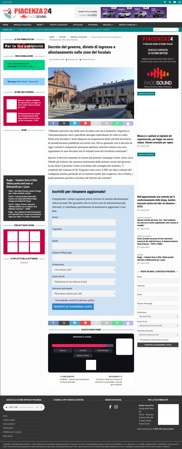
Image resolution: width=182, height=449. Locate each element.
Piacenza (63, 350)
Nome (55, 217)
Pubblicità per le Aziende (12, 432)
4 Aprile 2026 (144, 146)
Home (5, 25)
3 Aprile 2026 (144, 229)
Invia (31, 66)
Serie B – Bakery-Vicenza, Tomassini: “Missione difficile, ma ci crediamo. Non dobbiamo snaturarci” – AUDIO (22, 206)
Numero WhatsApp (62, 252)
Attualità (78, 25)
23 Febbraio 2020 (58, 59)
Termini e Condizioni (163, 446)
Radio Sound (7, 2)
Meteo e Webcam (127, 25)
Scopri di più (144, 423)
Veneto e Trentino (83, 355)
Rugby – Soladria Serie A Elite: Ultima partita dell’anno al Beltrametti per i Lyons (22, 183)
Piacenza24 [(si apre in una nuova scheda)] (33, 81)
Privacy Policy (150, 446)
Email (55, 240)
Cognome (57, 228)
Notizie (62, 37)
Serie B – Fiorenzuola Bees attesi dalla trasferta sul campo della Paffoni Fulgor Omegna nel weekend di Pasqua (22, 198)
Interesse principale (62, 288)
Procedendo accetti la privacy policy (74, 300)
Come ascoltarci (9, 424)
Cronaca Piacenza (22, 25)
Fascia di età (58, 276)
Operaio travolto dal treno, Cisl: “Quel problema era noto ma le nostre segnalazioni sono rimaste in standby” (157, 223)
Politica (107, 25)
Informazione (8, 428)
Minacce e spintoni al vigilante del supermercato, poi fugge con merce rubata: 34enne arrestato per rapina (155, 139)
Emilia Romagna (102, 350)
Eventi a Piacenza (59, 25)
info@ (148, 420)
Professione (58, 264)
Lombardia (82, 350)
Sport (39, 25)
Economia (93, 25)
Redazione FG (73, 59)
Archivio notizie (9, 420)
